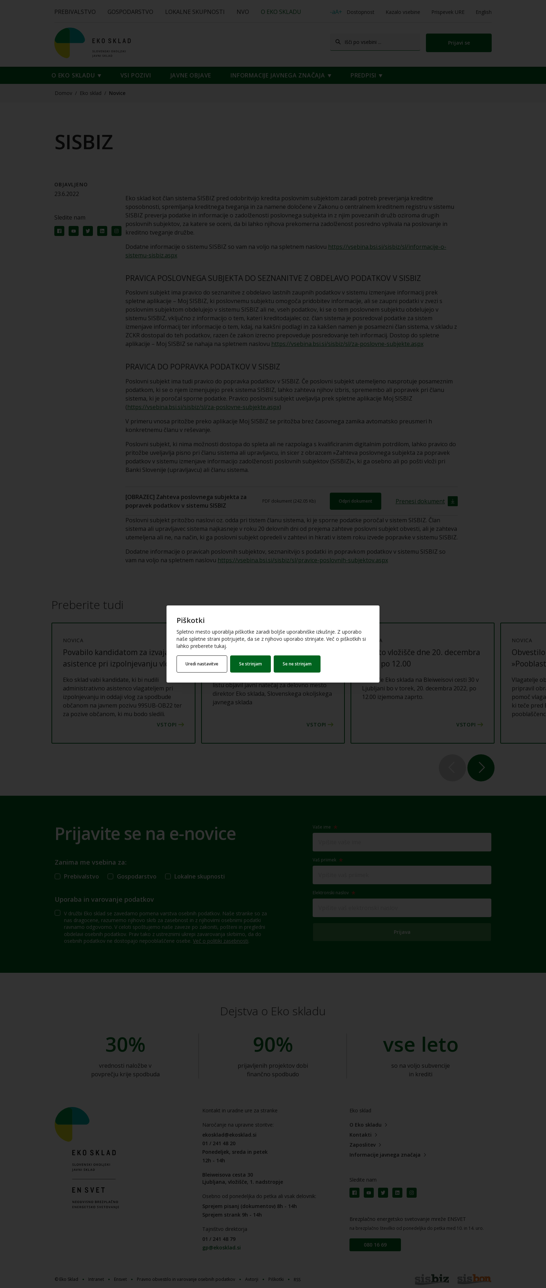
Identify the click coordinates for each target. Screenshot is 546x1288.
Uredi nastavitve (201, 664)
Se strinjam (250, 664)
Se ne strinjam (297, 664)
